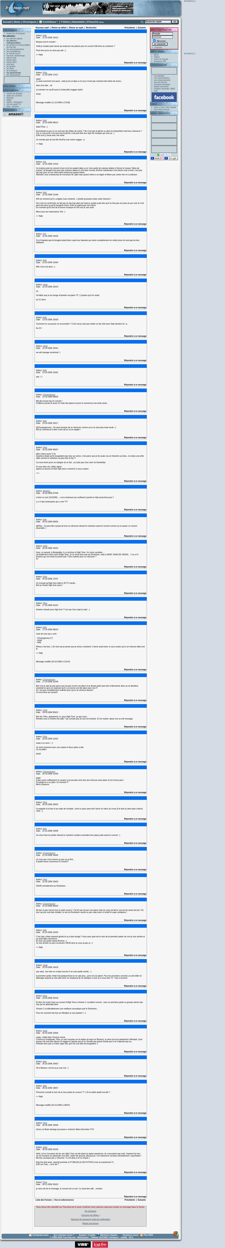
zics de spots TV (14, 104)
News (17, 21)
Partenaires (10, 109)
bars (8, 106)
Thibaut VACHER (99, 1237)
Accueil (7, 21)
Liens (154, 103)
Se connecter (90, 1211)
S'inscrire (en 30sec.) (90, 1215)
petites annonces (161, 87)
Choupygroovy (49, 395)
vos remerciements (162, 80)
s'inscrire (158, 47)
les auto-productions (15, 49)
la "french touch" (14, 53)
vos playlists (159, 76)
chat (156, 91)
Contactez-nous (41, 1235)
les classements (13, 75)
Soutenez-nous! (131, 1235)
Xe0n (45, 546)
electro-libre (12, 62)
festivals (10, 98)
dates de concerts (14, 96)
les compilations (13, 51)
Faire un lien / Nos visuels (165, 107)
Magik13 (46, 491)
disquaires (18, 102)
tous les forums (160, 82)
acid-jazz (10, 64)
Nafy (45, 35)
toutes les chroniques (16, 33)
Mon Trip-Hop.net (161, 29)
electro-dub (11, 58)
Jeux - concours (160, 113)
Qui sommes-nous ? (63, 1235)
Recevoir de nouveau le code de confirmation (90, 1219)
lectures (15, 106)
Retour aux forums (90, 1223)
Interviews (9, 86)
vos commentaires (162, 78)
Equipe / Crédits (87, 1235)
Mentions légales (109, 1235)
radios (9, 102)
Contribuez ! (50, 21)
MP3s (156, 55)
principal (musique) (162, 84)
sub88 (124, 1237)
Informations (11, 90)
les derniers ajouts (14, 39)
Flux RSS (148, 1235)
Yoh (44, 162)
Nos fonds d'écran (161, 109)
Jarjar (45, 285)
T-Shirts (65, 21)
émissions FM (160, 61)
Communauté (159, 64)
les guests (11, 66)
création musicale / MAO (164, 89)
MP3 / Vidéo (158, 51)
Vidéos (157, 57)
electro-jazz (11, 60)
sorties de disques (14, 94)
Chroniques (29, 21)
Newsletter (78, 21)
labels (9, 100)
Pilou (45, 73)
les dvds (10, 68)
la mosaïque (12, 71)
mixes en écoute (161, 59)
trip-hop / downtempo (16, 56)
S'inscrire (92, 21)
